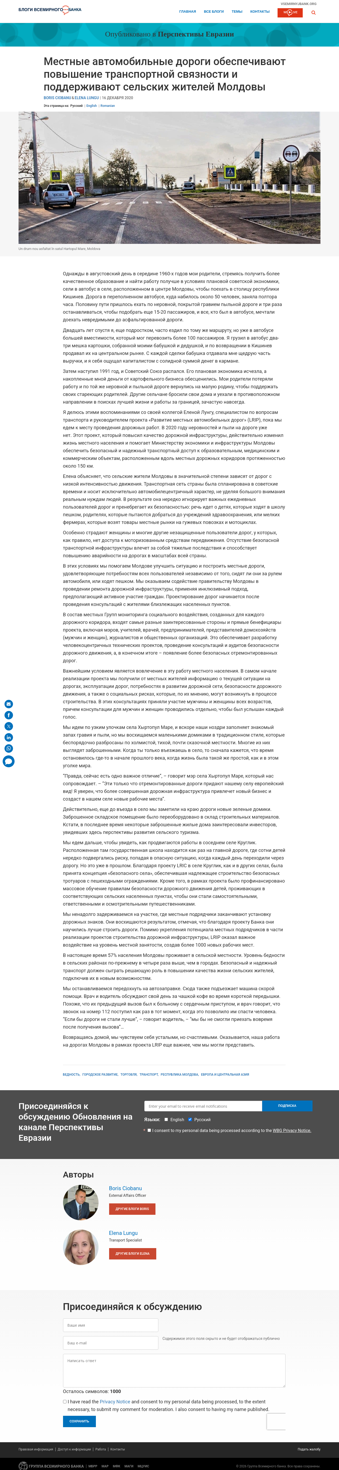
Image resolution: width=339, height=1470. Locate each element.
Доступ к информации (74, 1449)
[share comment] (9, 761)
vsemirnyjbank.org (298, 3)
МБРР (92, 1466)
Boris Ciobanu (57, 98)
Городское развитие (100, 1074)
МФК (116, 1466)
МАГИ (128, 1466)
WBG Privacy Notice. (292, 1130)
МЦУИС (143, 1466)
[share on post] (9, 726)
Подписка (287, 1106)
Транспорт (149, 1074)
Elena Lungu (87, 98)
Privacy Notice (115, 1401)
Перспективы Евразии (196, 34)
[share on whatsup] (9, 748)
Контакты (260, 11)
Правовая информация (36, 1449)
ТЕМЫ (237, 11)
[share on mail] (9, 704)
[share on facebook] (9, 715)
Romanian (108, 106)
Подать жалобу (309, 1449)
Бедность (71, 1074)
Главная (187, 11)
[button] (313, 12)
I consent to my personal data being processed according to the (231, 1130)
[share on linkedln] (9, 737)
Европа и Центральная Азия (225, 1074)
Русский (76, 106)
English (91, 106)
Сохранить (79, 1421)
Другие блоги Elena (133, 1254)
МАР (105, 1466)
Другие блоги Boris (132, 1209)
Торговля (129, 1074)
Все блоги (214, 11)
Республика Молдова (179, 1074)
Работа (100, 1449)
